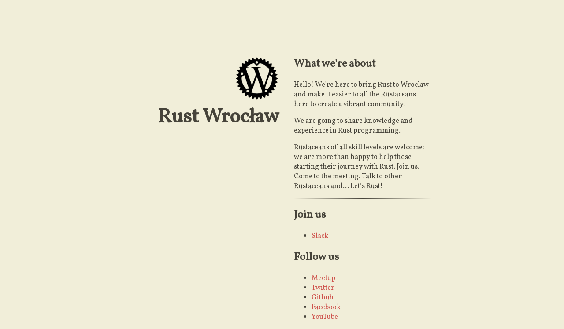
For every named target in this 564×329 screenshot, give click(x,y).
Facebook (326, 307)
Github (322, 298)
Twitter (323, 288)
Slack (320, 236)
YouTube (325, 317)
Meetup (323, 278)
